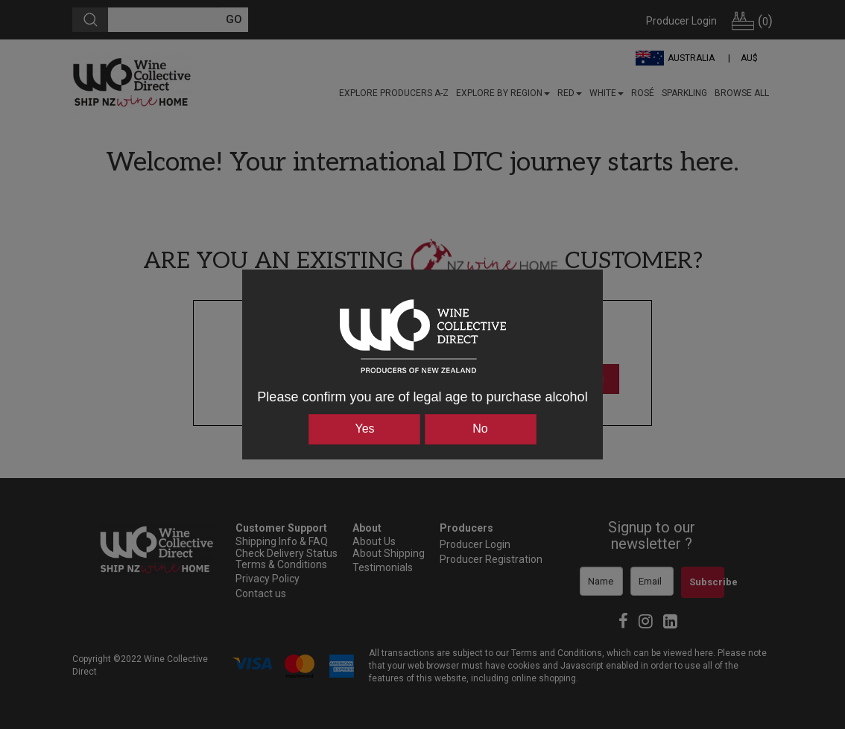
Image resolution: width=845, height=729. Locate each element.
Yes (364, 428)
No (479, 428)
